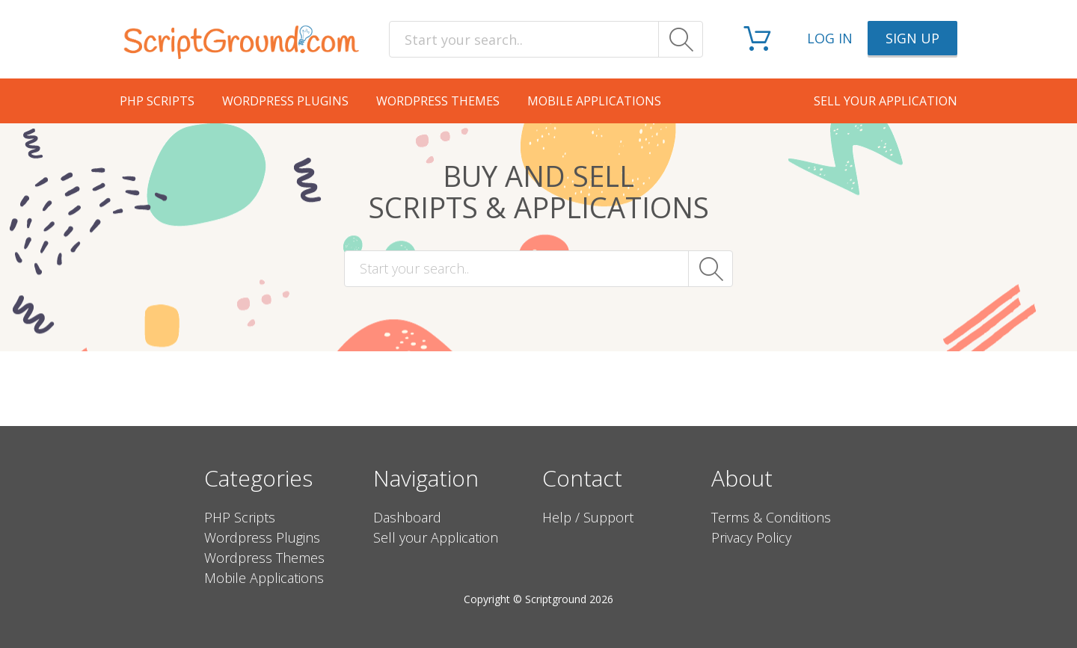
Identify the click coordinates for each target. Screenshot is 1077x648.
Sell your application (885, 101)
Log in (830, 38)
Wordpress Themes (438, 101)
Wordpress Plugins (285, 101)
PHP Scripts (157, 101)
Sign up (912, 38)
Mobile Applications (594, 101)
